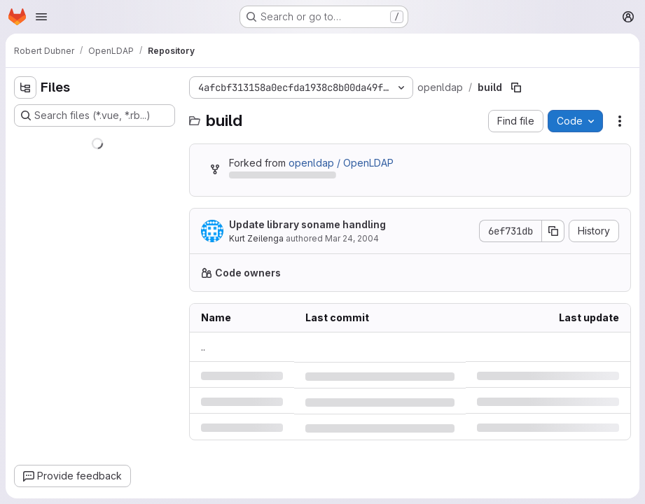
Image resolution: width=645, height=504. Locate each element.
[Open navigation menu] (41, 17)
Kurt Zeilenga (256, 238)
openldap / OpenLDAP (341, 163)
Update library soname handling (307, 224)
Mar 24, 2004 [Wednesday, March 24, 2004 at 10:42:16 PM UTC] (352, 238)
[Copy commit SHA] (553, 231)
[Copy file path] (516, 87)
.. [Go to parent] (203, 347)
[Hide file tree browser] (25, 87)
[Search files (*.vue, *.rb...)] (94, 115)
